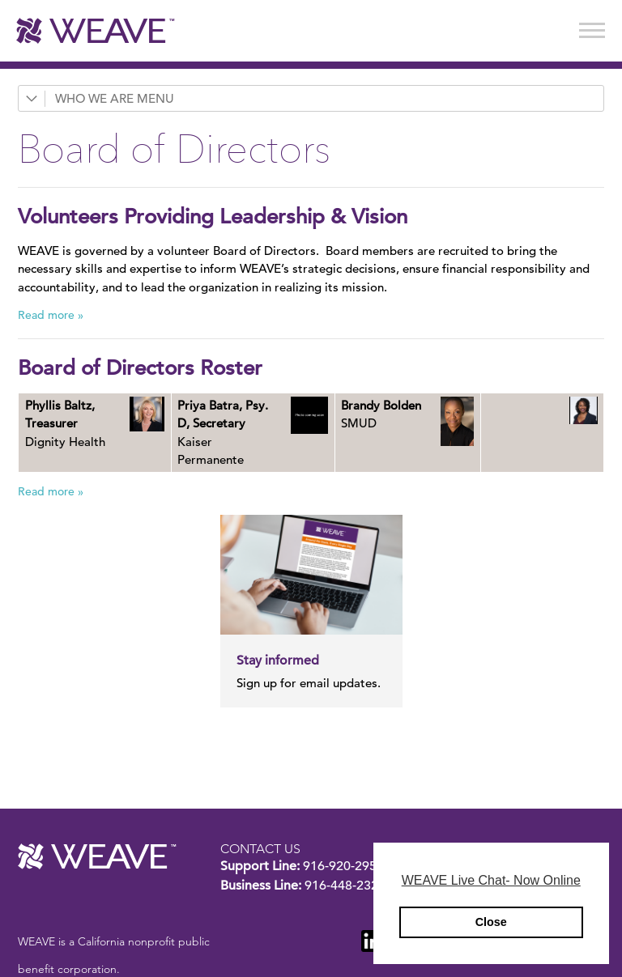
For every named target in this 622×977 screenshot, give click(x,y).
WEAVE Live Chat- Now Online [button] (491, 880)
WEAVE (97, 856)
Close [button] (491, 921)
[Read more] (147, 414)
